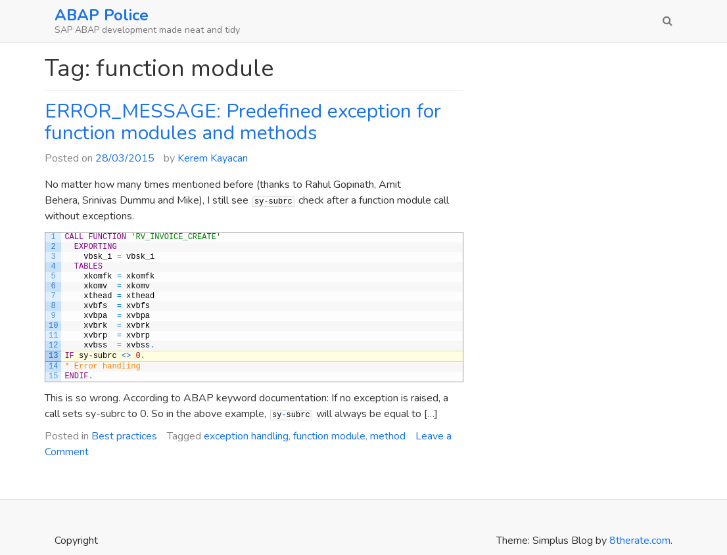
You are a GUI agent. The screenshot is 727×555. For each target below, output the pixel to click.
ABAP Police (102, 15)
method (388, 436)
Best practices (124, 436)
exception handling (246, 436)
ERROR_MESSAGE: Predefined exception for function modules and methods (243, 122)
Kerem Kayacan (212, 158)
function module (329, 436)
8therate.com (639, 540)
